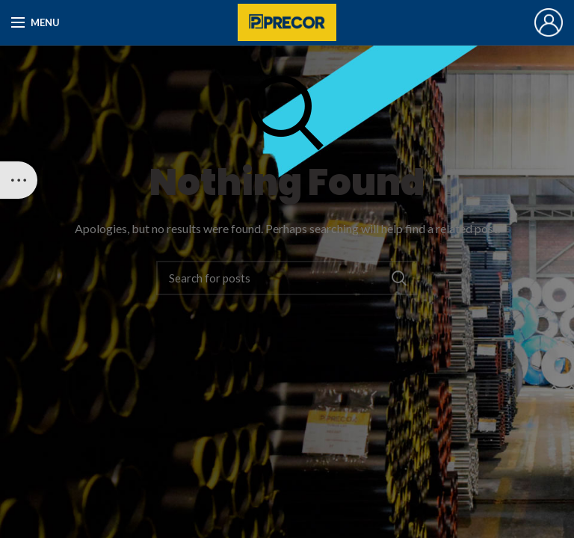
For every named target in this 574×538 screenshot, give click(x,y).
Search (399, 278)
